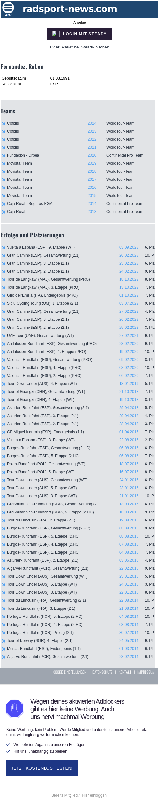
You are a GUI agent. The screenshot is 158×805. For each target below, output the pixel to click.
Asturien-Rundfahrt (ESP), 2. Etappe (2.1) (81, 424)
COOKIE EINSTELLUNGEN (69, 672)
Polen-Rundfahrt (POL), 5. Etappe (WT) (81, 472)
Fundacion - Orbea (81, 155)
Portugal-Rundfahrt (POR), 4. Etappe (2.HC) (81, 624)
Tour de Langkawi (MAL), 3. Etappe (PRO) (81, 287)
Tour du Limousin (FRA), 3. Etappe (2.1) (81, 608)
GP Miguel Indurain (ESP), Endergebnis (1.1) (81, 432)
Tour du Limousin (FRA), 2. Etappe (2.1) (81, 520)
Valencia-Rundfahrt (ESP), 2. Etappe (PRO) (81, 375)
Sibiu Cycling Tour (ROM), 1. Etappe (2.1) (81, 303)
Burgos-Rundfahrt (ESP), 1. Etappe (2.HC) (81, 552)
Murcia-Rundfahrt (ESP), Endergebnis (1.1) (81, 648)
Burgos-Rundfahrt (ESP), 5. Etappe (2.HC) (81, 456)
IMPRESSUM (146, 672)
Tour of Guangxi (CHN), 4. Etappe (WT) (81, 400)
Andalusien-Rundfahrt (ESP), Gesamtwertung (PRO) (81, 343)
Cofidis (81, 123)
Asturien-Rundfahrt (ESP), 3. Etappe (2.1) (81, 416)
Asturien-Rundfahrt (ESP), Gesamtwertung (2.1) (81, 408)
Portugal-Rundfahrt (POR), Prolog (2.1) (81, 632)
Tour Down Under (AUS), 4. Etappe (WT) (81, 383)
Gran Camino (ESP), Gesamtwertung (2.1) (81, 255)
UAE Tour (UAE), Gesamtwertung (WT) (81, 335)
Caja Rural (81, 211)
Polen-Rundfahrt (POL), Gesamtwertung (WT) (81, 464)
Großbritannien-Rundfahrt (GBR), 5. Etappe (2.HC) (81, 512)
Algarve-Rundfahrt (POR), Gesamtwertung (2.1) (81, 568)
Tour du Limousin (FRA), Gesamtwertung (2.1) (81, 600)
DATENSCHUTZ (102, 672)
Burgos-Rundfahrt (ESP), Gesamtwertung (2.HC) (81, 448)
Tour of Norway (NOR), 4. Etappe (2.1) (81, 640)
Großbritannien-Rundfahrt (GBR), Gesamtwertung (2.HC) (81, 504)
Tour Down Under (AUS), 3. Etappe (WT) (81, 496)
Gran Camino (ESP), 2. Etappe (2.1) (81, 271)
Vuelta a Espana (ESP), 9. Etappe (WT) (81, 247)
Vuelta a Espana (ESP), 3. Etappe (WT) (81, 440)
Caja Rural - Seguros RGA (81, 203)
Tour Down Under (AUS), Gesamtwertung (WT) (81, 480)
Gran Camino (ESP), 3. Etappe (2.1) (81, 263)
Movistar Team (81, 163)
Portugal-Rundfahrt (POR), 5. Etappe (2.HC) (81, 616)
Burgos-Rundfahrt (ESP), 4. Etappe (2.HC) (81, 544)
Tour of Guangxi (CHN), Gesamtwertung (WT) (81, 391)
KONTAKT (125, 672)
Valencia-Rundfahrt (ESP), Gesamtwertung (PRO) (81, 359)
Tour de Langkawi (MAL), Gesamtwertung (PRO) (81, 279)
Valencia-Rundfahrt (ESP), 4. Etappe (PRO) (81, 367)
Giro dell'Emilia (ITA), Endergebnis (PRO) (81, 295)
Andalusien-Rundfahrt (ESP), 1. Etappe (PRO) (81, 351)
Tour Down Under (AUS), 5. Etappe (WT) (81, 488)
